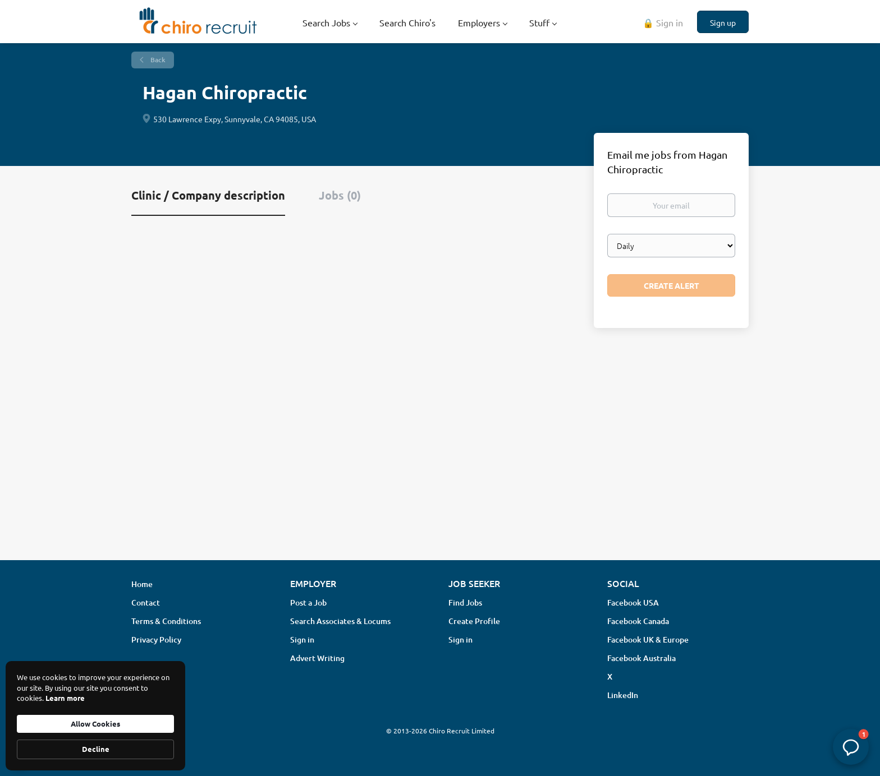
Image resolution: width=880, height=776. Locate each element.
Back (157, 59)
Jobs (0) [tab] (340, 195)
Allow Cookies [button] (95, 723)
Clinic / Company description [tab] (208, 195)
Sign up (723, 22)
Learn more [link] (65, 698)
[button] (851, 747)
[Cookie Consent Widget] (95, 715)
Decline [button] (95, 749)
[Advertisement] (440, 462)
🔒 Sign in (663, 22)
